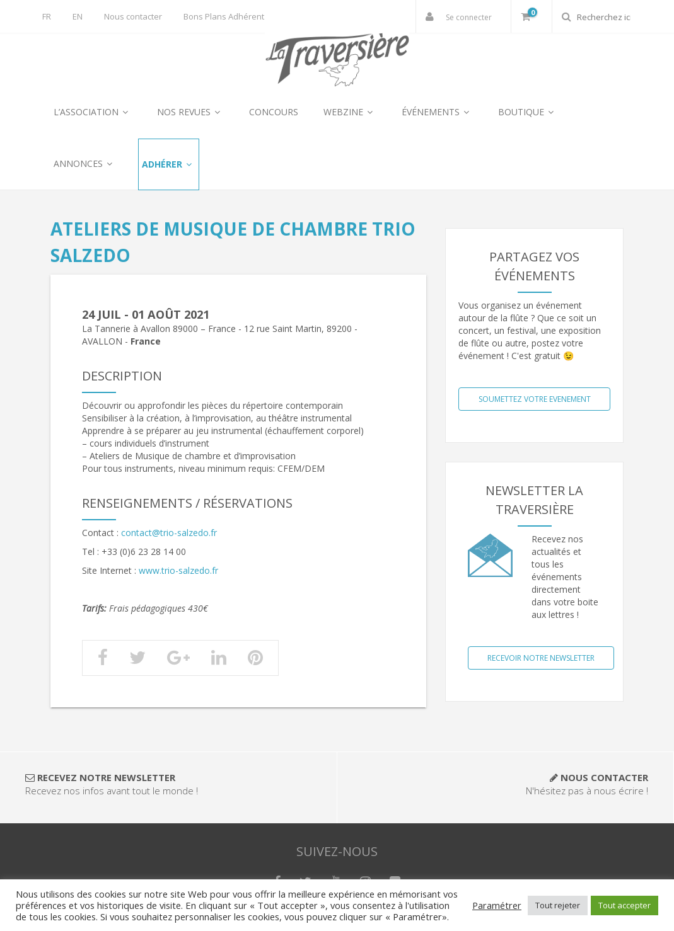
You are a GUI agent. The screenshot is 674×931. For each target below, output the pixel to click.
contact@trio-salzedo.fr (169, 533)
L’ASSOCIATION (93, 112)
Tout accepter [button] (624, 905)
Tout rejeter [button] (557, 905)
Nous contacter (133, 16)
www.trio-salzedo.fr (178, 570)
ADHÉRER (168, 164)
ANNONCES (85, 163)
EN (78, 16)
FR (46, 16)
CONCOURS (273, 112)
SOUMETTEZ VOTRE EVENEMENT (535, 399)
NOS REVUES (190, 112)
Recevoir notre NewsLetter (541, 658)
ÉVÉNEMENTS (437, 112)
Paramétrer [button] (496, 905)
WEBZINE (349, 112)
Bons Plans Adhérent (223, 16)
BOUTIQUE (527, 112)
